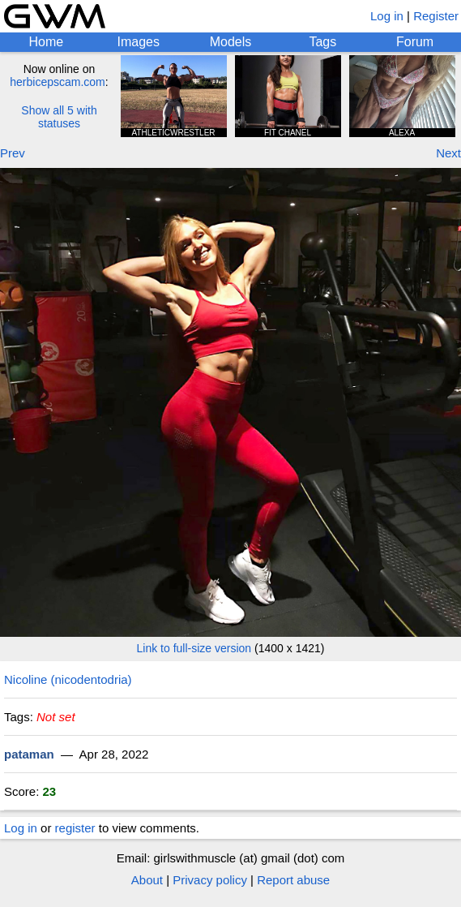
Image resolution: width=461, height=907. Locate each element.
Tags (322, 42)
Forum (414, 42)
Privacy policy (210, 880)
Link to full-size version (194, 648)
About (147, 880)
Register (436, 16)
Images (138, 42)
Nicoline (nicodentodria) (68, 679)
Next (448, 153)
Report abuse (293, 880)
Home (46, 42)
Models (231, 42)
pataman (29, 754)
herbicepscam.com (57, 81)
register (75, 828)
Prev (12, 153)
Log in (386, 16)
